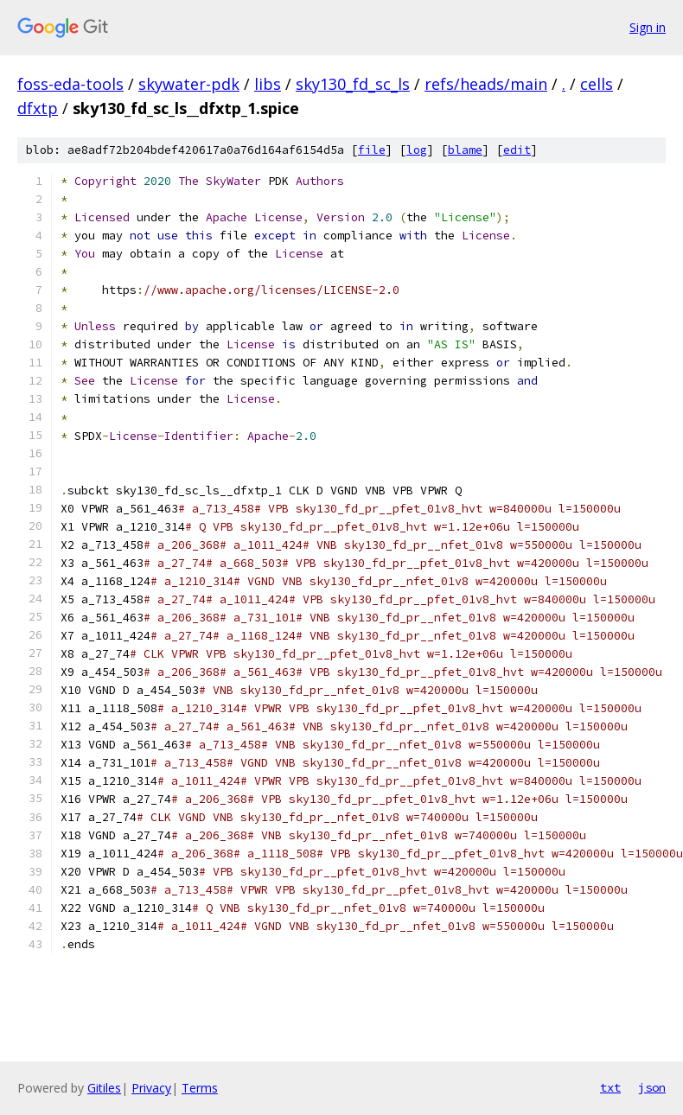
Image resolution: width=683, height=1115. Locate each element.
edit (517, 150)
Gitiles (104, 1088)
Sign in (647, 27)
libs (267, 83)
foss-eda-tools (70, 83)
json (652, 1087)
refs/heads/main (485, 83)
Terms (200, 1088)
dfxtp (37, 108)
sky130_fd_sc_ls (353, 83)
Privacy (151, 1088)
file (372, 150)
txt (610, 1087)
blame (465, 150)
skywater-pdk (188, 83)
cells (596, 83)
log (416, 150)
